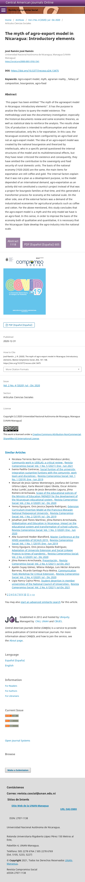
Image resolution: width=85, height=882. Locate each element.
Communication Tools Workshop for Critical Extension (44, 572)
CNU (37, 621)
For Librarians (12, 695)
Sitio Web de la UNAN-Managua (30, 805)
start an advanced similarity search (41, 602)
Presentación (50, 560)
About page (16, 640)
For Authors (11, 690)
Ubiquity (64, 617)
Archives (20, 19)
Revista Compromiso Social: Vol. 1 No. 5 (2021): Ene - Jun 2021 (42, 464)
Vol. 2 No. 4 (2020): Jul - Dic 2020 (44, 19)
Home (8, 19)
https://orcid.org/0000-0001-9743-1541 (22, 61)
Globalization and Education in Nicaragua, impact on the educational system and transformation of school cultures (45, 525)
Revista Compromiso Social (23, 9)
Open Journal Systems (17, 740)
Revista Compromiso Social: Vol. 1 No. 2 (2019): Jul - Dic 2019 (42, 515)
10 (24, 594)
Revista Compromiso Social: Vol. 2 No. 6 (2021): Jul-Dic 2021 (41, 562)
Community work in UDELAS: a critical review (37, 462)
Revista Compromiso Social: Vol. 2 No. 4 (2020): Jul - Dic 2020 (45, 501)
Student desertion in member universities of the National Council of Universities (43, 582)
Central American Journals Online (30, 2)
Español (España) (15, 660)
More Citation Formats (17, 369)
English (9, 665)
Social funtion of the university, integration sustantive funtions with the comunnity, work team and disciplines (44, 473)
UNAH (45, 621)
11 (28, 594)
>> (33, 594)
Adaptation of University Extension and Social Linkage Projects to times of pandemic (42, 552)
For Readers (11, 685)
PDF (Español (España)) (20, 324)
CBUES (58, 621)
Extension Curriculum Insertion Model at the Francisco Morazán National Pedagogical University (45, 510)
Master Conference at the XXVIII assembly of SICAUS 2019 (45, 538)
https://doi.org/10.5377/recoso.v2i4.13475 (35, 70)
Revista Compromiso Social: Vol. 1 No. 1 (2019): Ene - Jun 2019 (42, 542)
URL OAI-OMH (68, 809)
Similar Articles (15, 452)
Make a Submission (17, 770)
